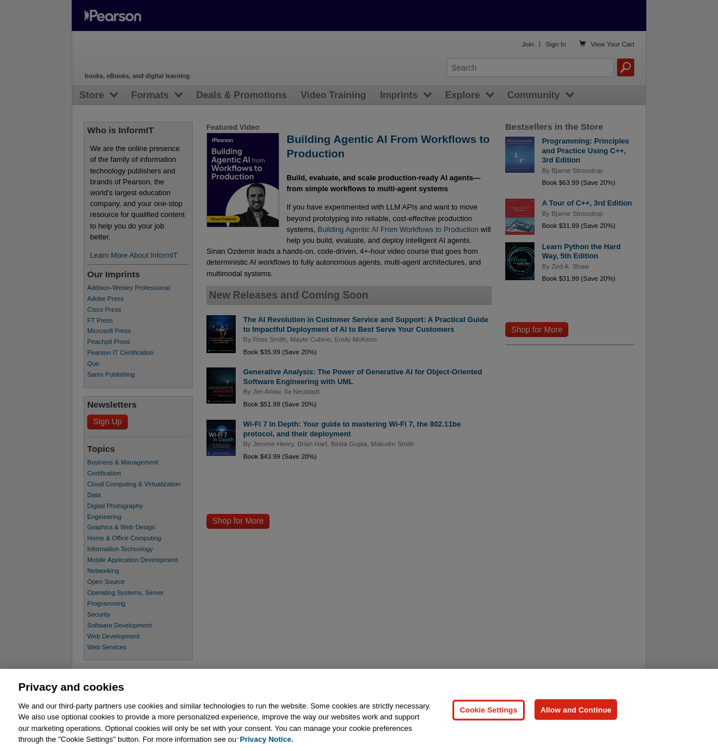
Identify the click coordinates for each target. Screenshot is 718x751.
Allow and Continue (575, 736)
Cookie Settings (488, 736)
